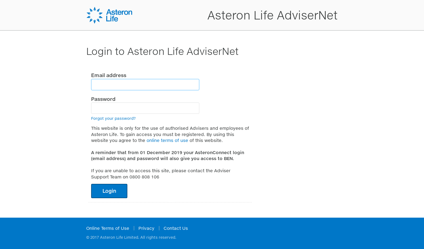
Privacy (146, 228)
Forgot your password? (113, 118)
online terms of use (167, 140)
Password (103, 99)
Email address (108, 75)
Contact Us (176, 228)
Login (109, 191)
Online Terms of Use (107, 228)
